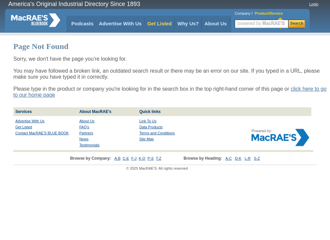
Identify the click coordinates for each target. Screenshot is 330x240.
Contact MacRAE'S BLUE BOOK (42, 133)
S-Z (257, 158)
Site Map (146, 139)
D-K (238, 158)
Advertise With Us (120, 23)
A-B (117, 158)
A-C (228, 158)
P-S (151, 158)
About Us (215, 23)
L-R (248, 158)
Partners (86, 133)
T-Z (159, 158)
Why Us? (188, 23)
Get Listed (159, 23)
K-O (142, 158)
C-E (126, 158)
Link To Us (147, 121)
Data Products (151, 127)
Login (313, 4)
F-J (134, 158)
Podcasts (82, 23)
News (84, 139)
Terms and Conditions (157, 133)
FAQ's (84, 127)
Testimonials (89, 145)
